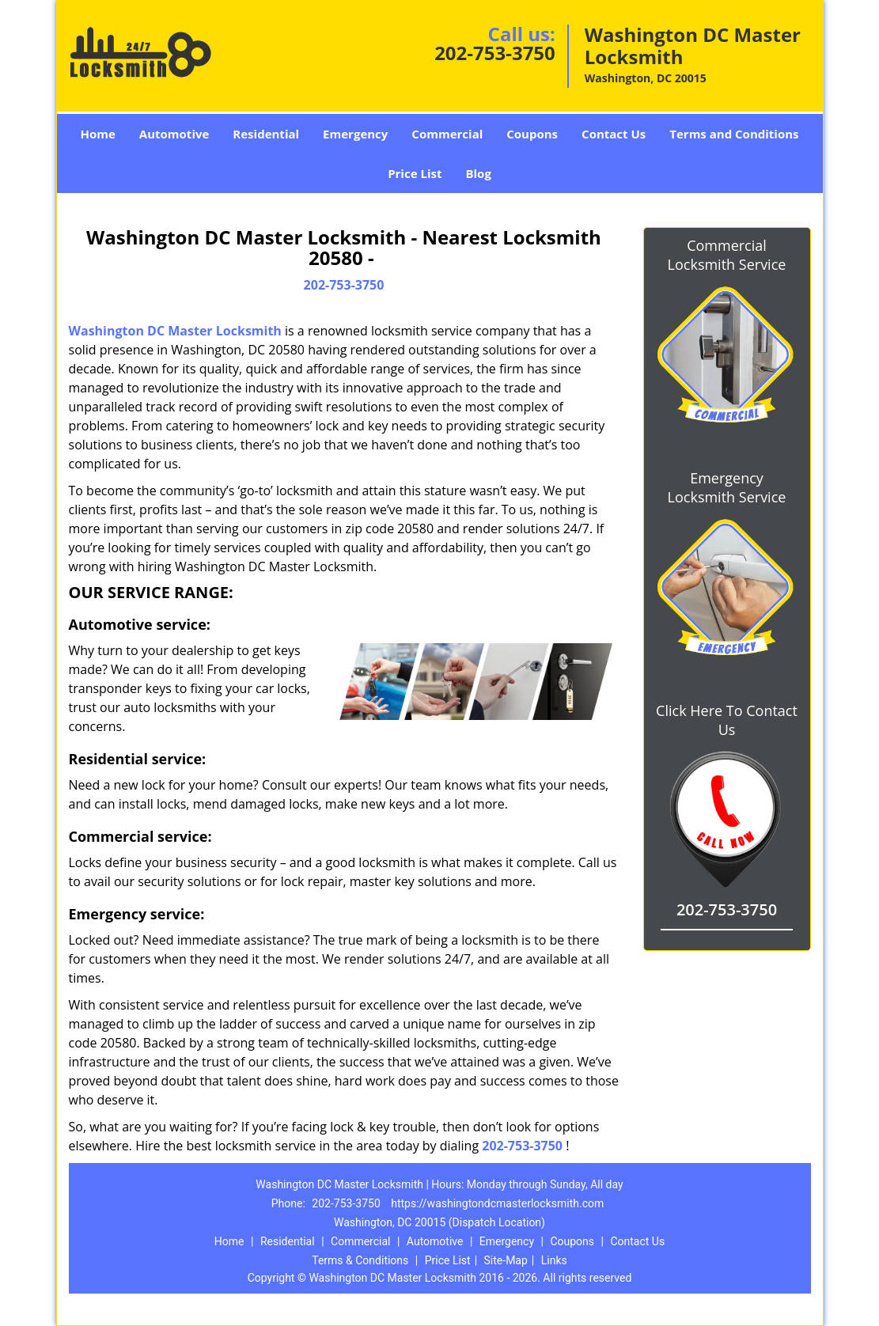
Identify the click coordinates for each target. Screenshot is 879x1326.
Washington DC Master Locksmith (175, 330)
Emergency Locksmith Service (727, 487)
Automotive (174, 134)
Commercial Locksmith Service (727, 255)
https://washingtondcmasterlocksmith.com (497, 1203)
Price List (414, 173)
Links (554, 1260)
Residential (266, 134)
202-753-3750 (494, 53)
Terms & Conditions (360, 1260)
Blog (478, 173)
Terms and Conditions (733, 134)
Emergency (355, 134)
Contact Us (614, 134)
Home (97, 134)
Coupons (532, 134)
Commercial (447, 134)
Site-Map (506, 1260)
